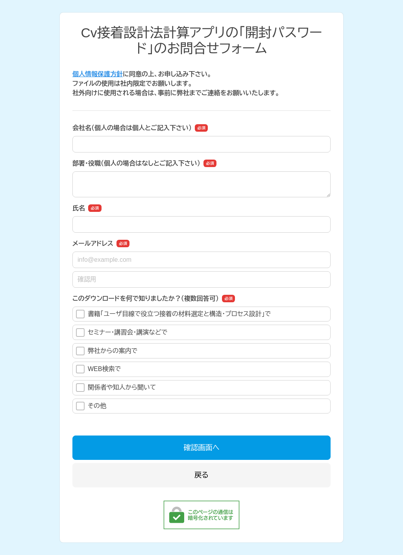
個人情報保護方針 (97, 74)
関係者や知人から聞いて (116, 387)
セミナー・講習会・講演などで (121, 332)
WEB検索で (98, 369)
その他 (91, 406)
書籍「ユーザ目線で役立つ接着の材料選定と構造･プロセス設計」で (173, 314)
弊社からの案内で (106, 351)
